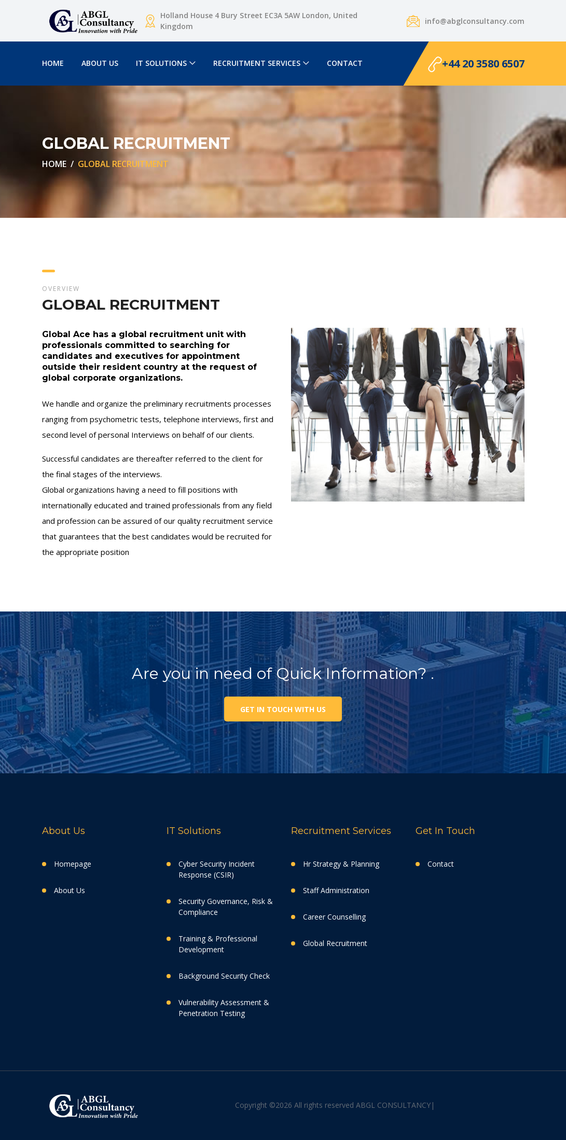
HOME (53, 63)
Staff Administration (336, 890)
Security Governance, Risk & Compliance (225, 906)
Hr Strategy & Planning (341, 864)
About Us (69, 890)
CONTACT (345, 63)
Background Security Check (224, 976)
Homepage (72, 864)
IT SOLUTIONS (161, 63)
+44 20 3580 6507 (476, 65)
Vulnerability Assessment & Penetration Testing (223, 1007)
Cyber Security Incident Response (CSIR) (216, 869)
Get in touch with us (283, 709)
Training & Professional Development (217, 944)
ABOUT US (99, 63)
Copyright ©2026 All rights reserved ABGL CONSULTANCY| (335, 1105)
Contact (440, 864)
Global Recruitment (335, 943)
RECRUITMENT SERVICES (256, 63)
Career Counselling (334, 917)
